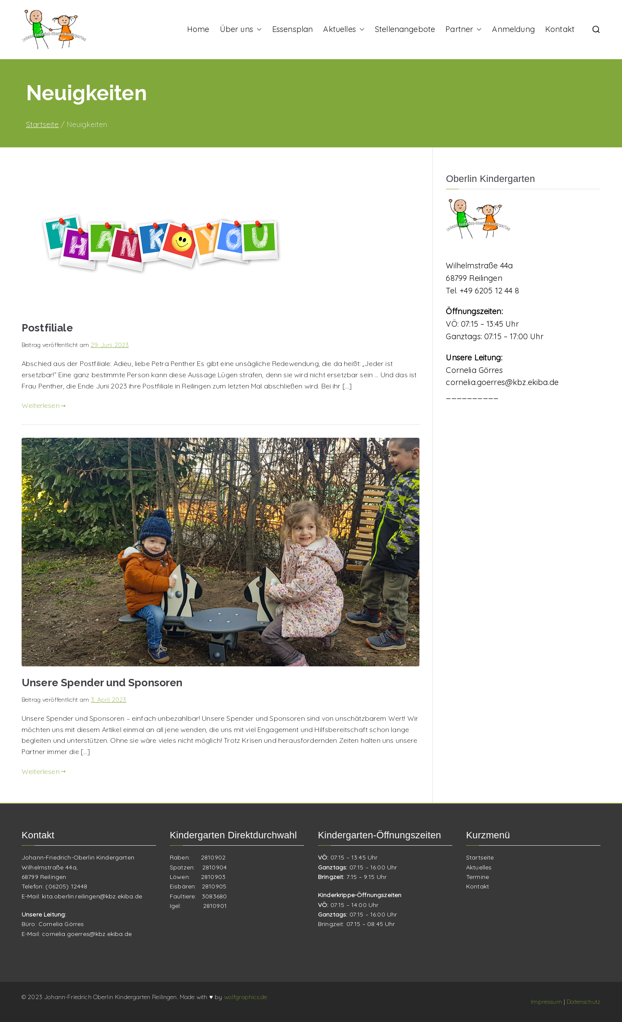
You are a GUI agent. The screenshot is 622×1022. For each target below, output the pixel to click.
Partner (463, 29)
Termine (477, 877)
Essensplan (292, 29)
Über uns (241, 29)
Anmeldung (513, 29)
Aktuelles (343, 29)
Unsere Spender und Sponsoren (102, 682)
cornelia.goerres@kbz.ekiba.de (502, 382)
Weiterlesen (44, 405)
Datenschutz (583, 1002)
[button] (257, 29)
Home (198, 29)
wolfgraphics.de (245, 997)
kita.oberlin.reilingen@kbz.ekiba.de (92, 896)
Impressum (547, 1002)
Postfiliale (47, 328)
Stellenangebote (405, 29)
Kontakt (559, 29)
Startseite (480, 857)
